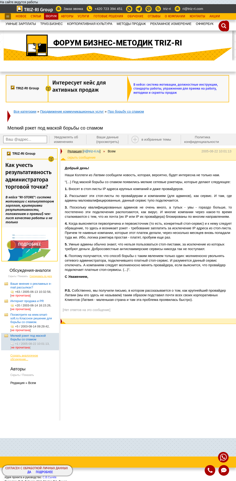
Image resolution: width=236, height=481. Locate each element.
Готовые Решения (108, 16)
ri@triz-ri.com (193, 9)
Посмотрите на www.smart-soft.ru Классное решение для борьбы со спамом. (31, 318)
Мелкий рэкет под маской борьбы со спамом (28, 337)
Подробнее (44, 472)
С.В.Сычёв (49, 477)
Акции (214, 16)
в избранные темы (156, 139)
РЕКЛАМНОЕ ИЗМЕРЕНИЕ (171, 24)
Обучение (135, 16)
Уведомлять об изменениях (66, 139)
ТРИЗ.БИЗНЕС (51, 24)
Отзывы (154, 16)
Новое (21, 16)
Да (29, 472)
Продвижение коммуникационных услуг (72, 111)
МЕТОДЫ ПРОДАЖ (131, 24)
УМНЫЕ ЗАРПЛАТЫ (21, 24)
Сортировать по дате (41, 276)
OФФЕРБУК (205, 24)
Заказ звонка (73, 9)
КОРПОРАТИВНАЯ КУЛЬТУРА (89, 24)
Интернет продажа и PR (27, 301)
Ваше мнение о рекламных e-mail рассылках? (31, 285)
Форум (51, 16)
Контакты (197, 16)
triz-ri (167, 9)
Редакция (75, 151)
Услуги (83, 16)
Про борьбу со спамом (126, 111)
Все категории (25, 111)
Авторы (67, 16)
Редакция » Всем (23, 383)
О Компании (175, 16)
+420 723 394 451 (108, 9)
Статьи (36, 16)
